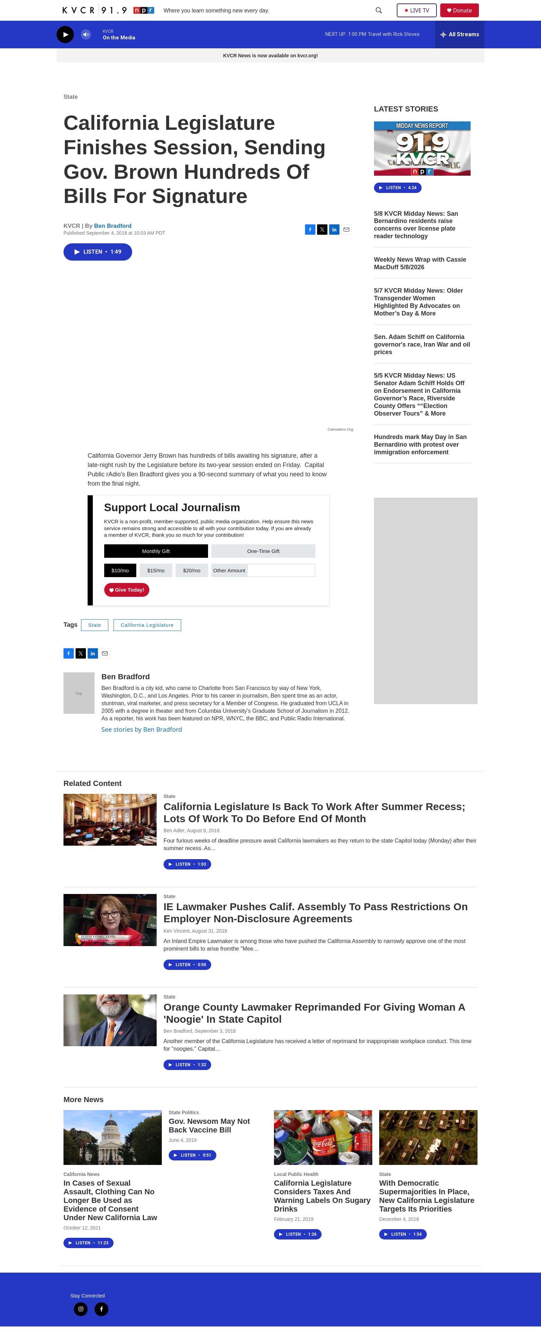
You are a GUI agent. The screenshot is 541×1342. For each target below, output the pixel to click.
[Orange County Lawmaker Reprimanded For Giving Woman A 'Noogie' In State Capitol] (110, 1036)
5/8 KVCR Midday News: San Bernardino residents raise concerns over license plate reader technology (416, 240)
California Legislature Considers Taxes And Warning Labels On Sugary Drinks (322, 1211)
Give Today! (127, 605)
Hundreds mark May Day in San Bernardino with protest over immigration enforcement (420, 460)
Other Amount (229, 586)
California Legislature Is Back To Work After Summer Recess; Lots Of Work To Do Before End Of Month (314, 828)
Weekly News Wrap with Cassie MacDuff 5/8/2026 (420, 279)
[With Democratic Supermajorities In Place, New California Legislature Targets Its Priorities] (428, 1153)
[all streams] (459, 50)
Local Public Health (296, 1190)
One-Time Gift (263, 567)
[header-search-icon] (379, 18)
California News (81, 1190)
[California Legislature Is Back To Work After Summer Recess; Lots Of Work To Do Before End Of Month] (110, 835)
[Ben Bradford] (79, 708)
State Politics (184, 1128)
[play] (65, 50)
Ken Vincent (176, 946)
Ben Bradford (113, 241)
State (70, 112)
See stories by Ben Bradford (141, 745)
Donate (467, 18)
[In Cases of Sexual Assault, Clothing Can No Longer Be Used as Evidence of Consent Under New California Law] (112, 1153)
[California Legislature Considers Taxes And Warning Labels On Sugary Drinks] (323, 1153)
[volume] (86, 50)
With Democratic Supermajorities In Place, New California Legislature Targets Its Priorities (426, 1211)
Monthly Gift (156, 567)
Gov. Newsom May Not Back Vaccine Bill (209, 1141)
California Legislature (147, 640)
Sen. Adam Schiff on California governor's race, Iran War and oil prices (422, 360)
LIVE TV (418, 18)
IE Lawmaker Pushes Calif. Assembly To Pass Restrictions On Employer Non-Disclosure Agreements (316, 928)
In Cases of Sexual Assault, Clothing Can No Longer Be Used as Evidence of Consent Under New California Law (110, 1215)
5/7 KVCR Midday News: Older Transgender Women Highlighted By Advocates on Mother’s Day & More (418, 317)
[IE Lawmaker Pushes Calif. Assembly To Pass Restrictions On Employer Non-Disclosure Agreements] (110, 935)
